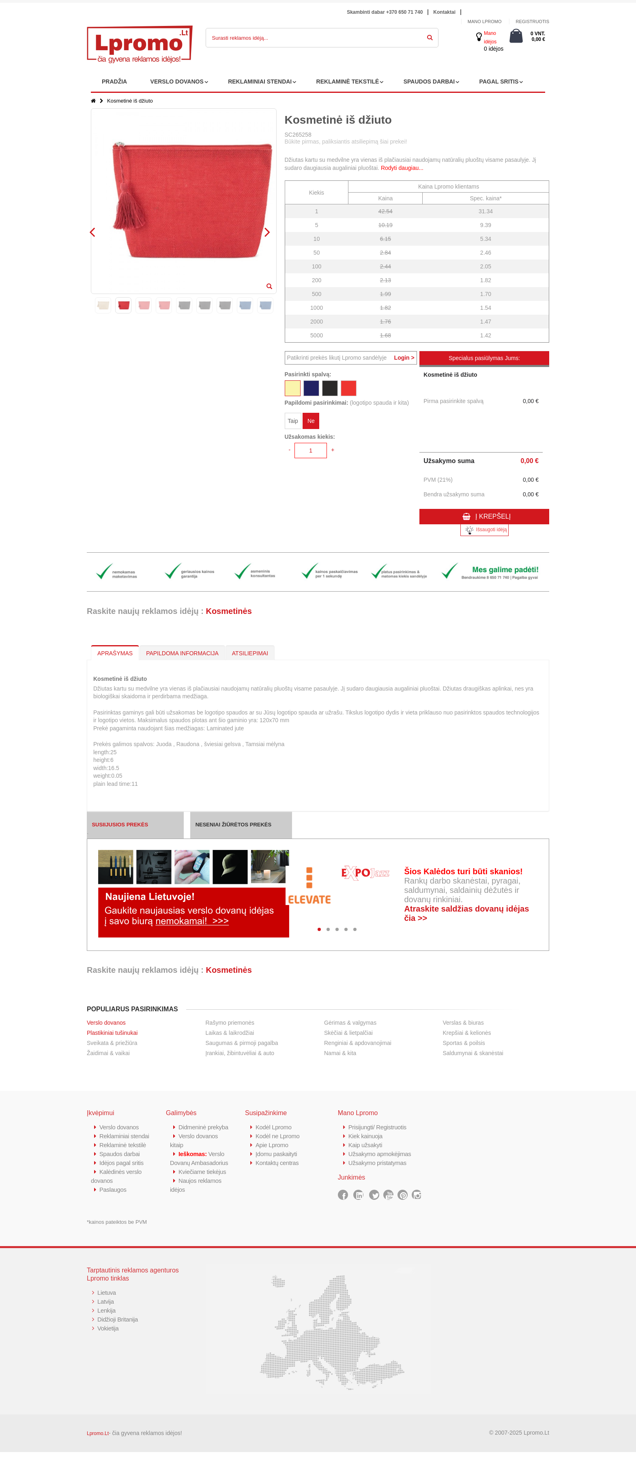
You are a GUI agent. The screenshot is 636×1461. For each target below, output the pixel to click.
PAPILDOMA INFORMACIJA (182, 653)
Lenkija (106, 1319)
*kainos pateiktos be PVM (117, 1231)
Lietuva (106, 1301)
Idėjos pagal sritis (121, 1171)
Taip (293, 421)
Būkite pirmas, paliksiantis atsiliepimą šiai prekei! (346, 141)
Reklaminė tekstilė (122, 1153)
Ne (311, 421)
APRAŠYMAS (115, 653)
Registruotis (532, 21)
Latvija (105, 1310)
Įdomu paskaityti (277, 1153)
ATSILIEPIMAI (250, 653)
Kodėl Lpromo (274, 1127)
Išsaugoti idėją (484, 530)
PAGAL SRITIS (499, 81)
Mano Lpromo (485, 21)
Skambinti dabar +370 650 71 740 (385, 12)
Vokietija (108, 1337)
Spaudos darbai (119, 1162)
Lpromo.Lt (98, 1442)
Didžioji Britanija (117, 1328)
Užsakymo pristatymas (377, 1162)
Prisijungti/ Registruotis (377, 1127)
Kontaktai (444, 12)
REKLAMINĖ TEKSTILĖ (347, 81)
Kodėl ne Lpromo (278, 1136)
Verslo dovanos (106, 1022)
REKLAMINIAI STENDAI (260, 81)
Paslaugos (113, 1198)
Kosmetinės (228, 611)
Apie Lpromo (272, 1144)
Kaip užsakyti (365, 1144)
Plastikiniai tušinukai (112, 1033)
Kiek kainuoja (365, 1136)
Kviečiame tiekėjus (202, 1189)
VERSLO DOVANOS (177, 81)
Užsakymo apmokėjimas (380, 1153)
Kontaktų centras (277, 1162)
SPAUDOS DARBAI (429, 81)
